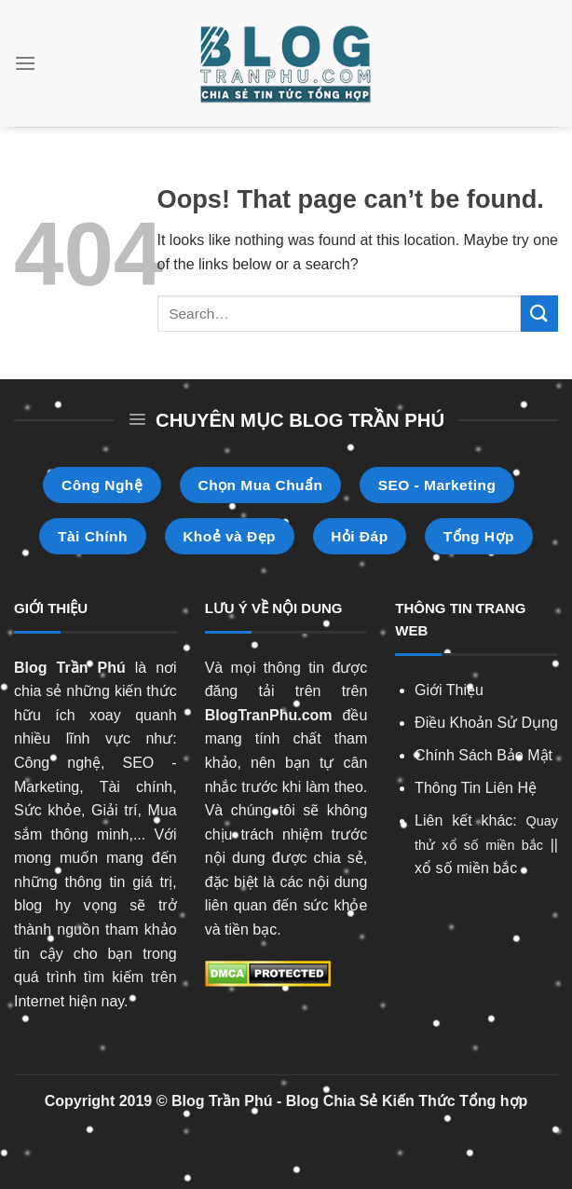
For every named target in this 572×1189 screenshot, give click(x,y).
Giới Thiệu (449, 690)
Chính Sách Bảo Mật (483, 755)
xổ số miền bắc (466, 868)
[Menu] (25, 63)
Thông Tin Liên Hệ (476, 788)
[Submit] (539, 313)
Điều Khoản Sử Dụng (486, 723)
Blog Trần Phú (70, 668)
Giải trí (114, 810)
